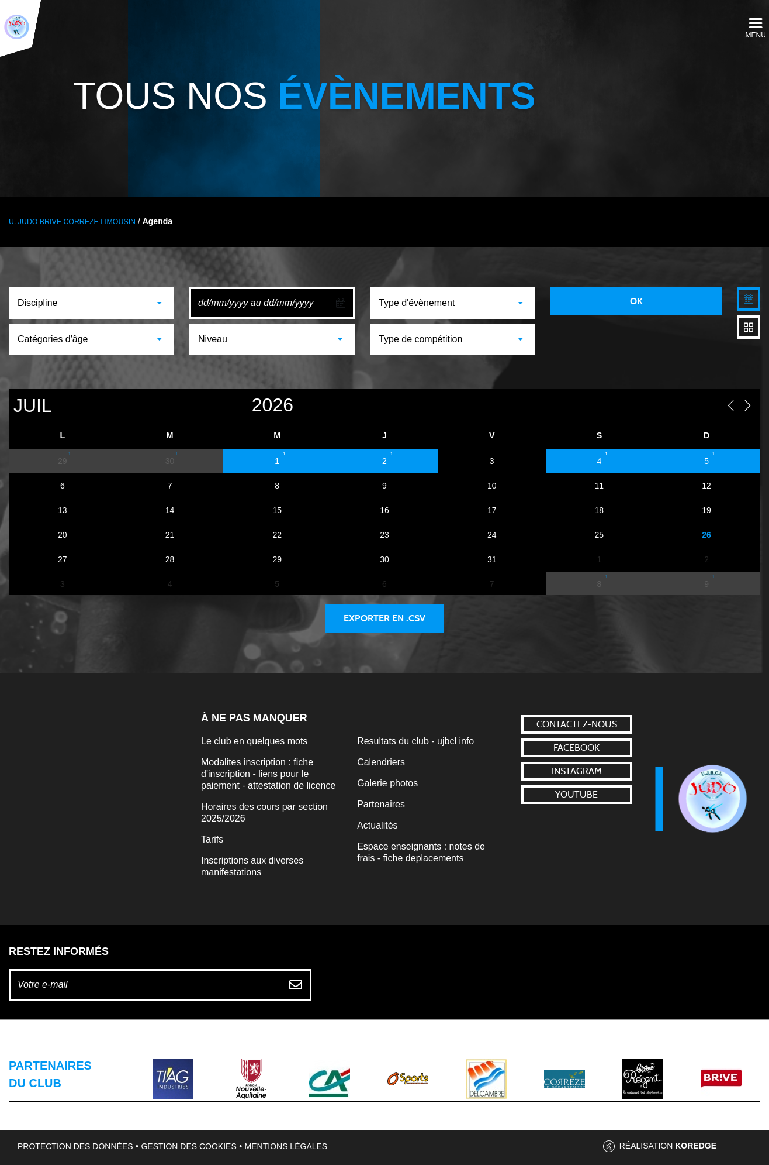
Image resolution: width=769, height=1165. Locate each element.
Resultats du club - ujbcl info (415, 741)
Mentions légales (286, 1146)
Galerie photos (387, 783)
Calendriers (381, 762)
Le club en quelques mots (254, 741)
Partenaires (381, 804)
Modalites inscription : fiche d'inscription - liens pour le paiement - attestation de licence (268, 774)
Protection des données (75, 1146)
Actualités (377, 825)
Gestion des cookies (188, 1146)
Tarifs (212, 839)
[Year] (230, 405)
